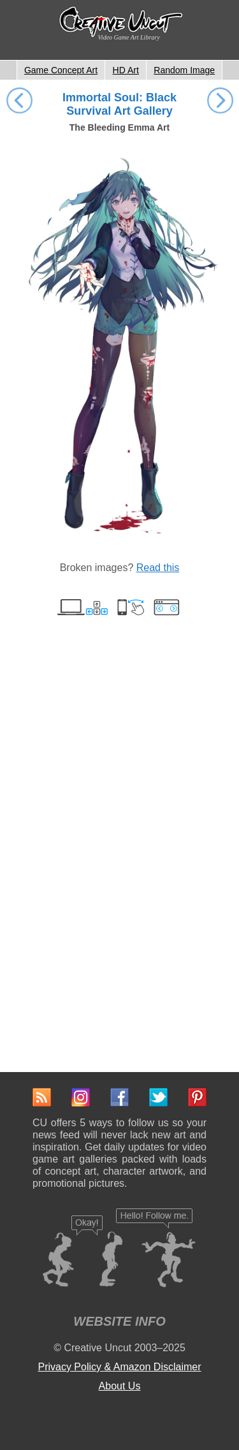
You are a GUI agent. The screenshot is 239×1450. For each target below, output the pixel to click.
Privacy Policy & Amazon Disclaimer (119, 1366)
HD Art (126, 70)
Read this (158, 567)
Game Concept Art (61, 70)
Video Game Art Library (129, 37)
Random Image (184, 70)
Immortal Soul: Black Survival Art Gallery (119, 104)
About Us (120, 1386)
